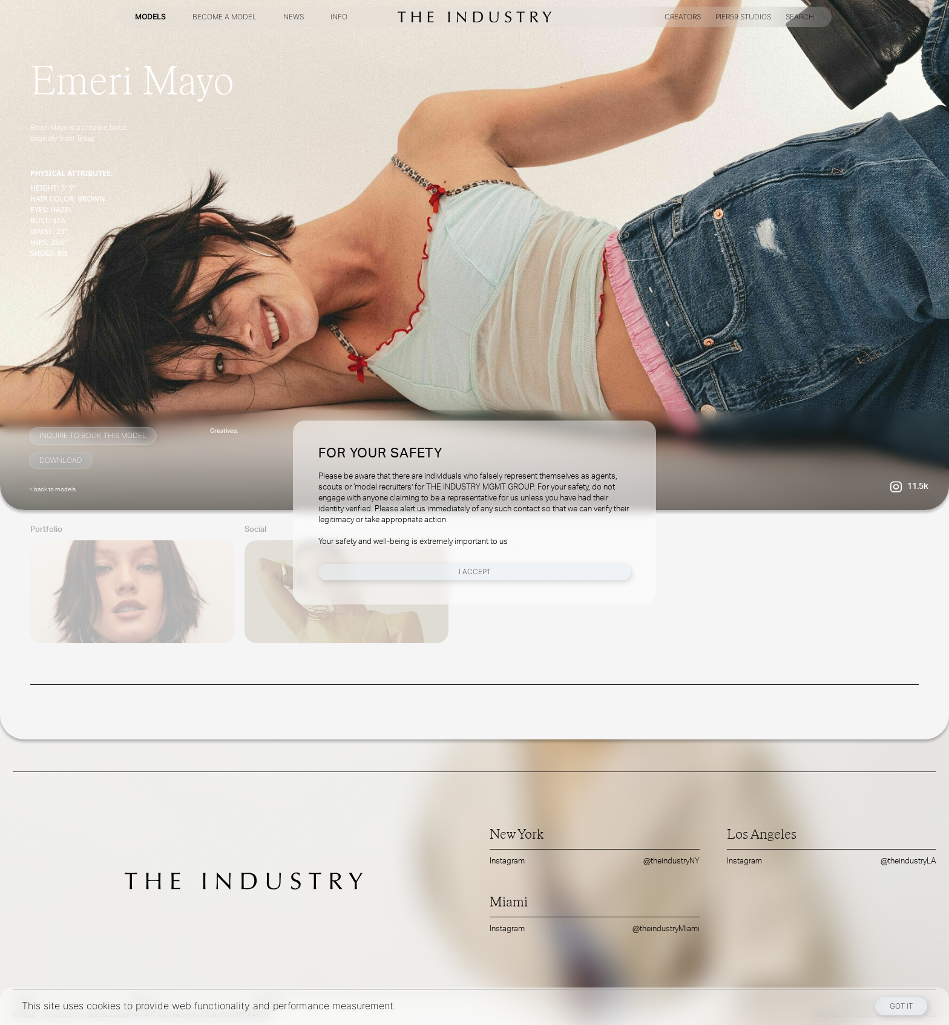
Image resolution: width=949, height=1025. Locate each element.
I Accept (475, 571)
